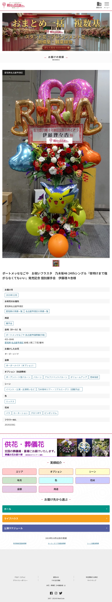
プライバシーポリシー (20, 580)
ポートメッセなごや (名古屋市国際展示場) (25, 334)
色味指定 (94, 377)
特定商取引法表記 (92, 577)
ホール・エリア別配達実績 (57, 543)
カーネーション (20, 413)
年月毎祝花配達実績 (19, 543)
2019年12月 (11, 295)
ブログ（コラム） (20, 577)
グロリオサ (36, 413)
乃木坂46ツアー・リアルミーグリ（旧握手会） (59, 389)
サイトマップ (91, 580)
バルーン (38, 377)
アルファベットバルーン (56, 377)
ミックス (10, 401)
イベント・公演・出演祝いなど (20, 389)
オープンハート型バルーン (18, 377)
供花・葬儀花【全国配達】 (56, 585)
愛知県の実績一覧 (14, 311)
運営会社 (56, 577)
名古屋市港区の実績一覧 (37, 311)
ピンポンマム (50, 413)
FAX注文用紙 (56, 580)
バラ (8, 413)
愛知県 (8, 342)
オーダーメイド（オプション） (20, 365)
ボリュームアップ (79, 377)
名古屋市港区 (17, 342)
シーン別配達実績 (93, 543)
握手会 (9, 323)
